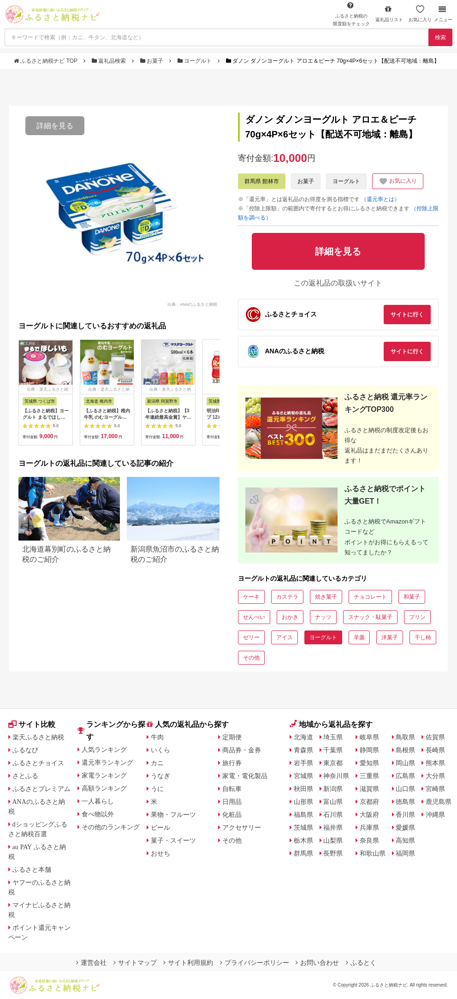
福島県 (303, 814)
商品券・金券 (241, 750)
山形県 (303, 801)
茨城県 (303, 827)
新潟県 (333, 788)
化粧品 (232, 814)
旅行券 (232, 763)
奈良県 (369, 840)
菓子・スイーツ (173, 840)
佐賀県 (435, 737)
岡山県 (405, 763)
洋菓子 (389, 637)
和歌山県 (373, 853)
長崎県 (435, 750)
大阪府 (369, 814)
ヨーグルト (196, 61)
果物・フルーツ (173, 814)
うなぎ (160, 776)
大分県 (435, 776)
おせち (160, 853)
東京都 (333, 763)
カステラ (287, 597)
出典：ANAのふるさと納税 (192, 304)
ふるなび (25, 750)
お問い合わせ (317, 962)
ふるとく (361, 962)
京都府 (369, 801)
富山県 (333, 801)
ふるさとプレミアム (41, 788)
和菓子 (412, 597)
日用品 (232, 801)
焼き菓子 (326, 597)
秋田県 (303, 788)
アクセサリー (241, 827)
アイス (284, 637)
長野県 (333, 853)
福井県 (333, 827)
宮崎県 (435, 788)
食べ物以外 (98, 814)
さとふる (25, 776)
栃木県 (303, 840)
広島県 (405, 776)
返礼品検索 (110, 61)
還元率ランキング (107, 762)
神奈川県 (336, 776)
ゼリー (251, 637)
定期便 (232, 737)
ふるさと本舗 (31, 869)
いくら (160, 750)
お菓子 (152, 61)
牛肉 (157, 737)
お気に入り (420, 13)
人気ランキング (104, 749)
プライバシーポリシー (254, 962)
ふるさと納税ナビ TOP (46, 61)
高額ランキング (104, 788)
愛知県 (369, 763)
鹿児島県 (438, 801)
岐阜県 (369, 737)
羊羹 (359, 637)
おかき (290, 617)
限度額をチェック (351, 13)
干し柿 (423, 637)
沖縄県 (435, 814)
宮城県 (303, 776)
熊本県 (435, 763)
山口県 (405, 788)
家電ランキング (104, 775)
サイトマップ (135, 962)
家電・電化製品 (244, 776)
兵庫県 (369, 827)
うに (157, 788)
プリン (417, 617)
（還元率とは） (380, 199)
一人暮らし (98, 801)
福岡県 (405, 853)
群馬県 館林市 (261, 181)
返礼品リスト (389, 13)
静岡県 (369, 750)
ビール (160, 827)
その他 (251, 657)
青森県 (303, 750)
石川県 (333, 814)
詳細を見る (54, 126)
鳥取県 (405, 737)
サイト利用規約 (188, 962)
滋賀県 (369, 788)
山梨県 (333, 840)
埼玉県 (333, 737)
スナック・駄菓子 (370, 617)
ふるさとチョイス (38, 763)
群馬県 (303, 853)
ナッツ (323, 617)
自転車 (232, 788)
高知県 (405, 840)
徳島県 (405, 801)
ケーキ (251, 597)
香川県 (405, 814)
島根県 (405, 750)
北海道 (303, 737)
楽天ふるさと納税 (38, 737)
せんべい (254, 617)
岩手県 (303, 763)
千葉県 (333, 750)
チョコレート (370, 597)
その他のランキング (111, 827)
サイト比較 (31, 724)
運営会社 (91, 962)
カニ (157, 763)
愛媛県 (405, 827)
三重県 (369, 776)
